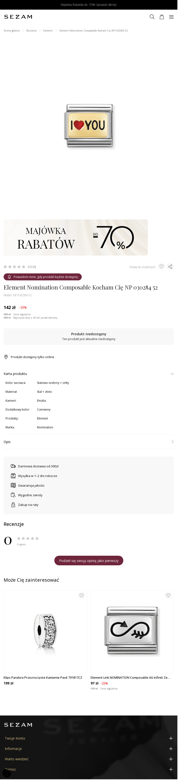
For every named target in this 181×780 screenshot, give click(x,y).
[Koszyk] (161, 16)
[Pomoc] (89, 769)
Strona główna (12, 30)
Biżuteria (31, 30)
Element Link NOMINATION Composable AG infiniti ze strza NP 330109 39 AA (129, 677)
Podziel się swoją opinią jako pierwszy (89, 560)
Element (48, 30)
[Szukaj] (152, 16)
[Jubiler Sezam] (18, 17)
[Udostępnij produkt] (170, 266)
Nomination (45, 427)
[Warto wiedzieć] (89, 759)
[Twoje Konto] (89, 738)
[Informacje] (89, 748)
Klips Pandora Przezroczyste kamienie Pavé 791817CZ (43, 677)
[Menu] (171, 16)
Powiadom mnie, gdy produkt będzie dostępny (42, 277)
